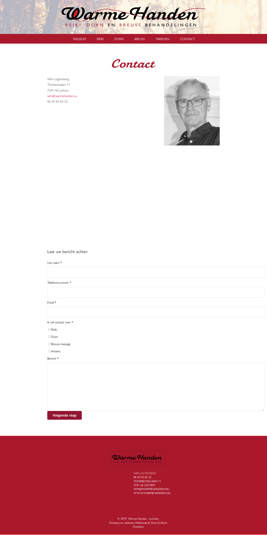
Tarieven (162, 38)
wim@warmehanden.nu (62, 95)
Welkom (79, 38)
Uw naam (54, 262)
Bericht (53, 358)
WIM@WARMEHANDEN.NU (151, 489)
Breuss (139, 38)
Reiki (100, 38)
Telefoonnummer (59, 282)
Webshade (141, 522)
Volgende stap (65, 415)
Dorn (119, 38)
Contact (187, 38)
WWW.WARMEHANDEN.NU (152, 493)
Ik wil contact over (60, 322)
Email (51, 302)
